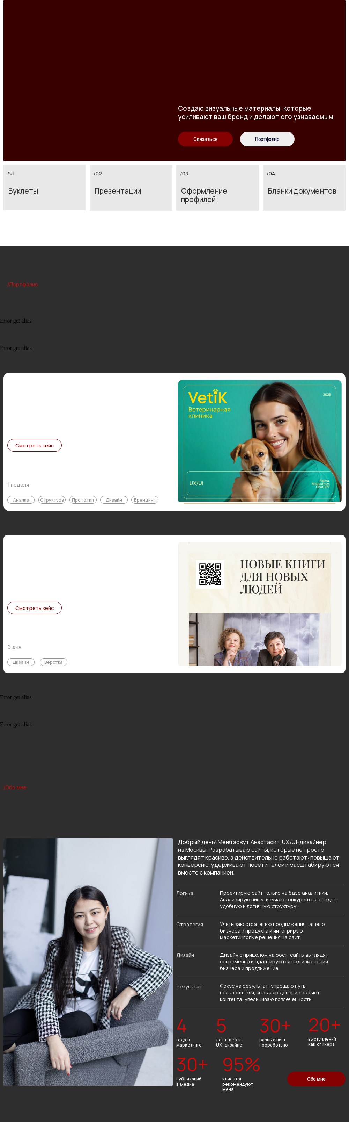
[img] (260, 442)
